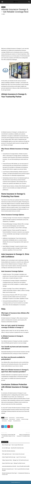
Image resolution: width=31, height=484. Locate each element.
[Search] (29, 2)
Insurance (18, 419)
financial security (5, 419)
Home (2, 5)
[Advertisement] (15, 31)
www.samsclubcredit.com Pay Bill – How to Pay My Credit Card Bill (15, 466)
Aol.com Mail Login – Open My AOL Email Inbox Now (13, 447)
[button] (2, 2)
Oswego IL (10, 420)
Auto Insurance (12, 417)
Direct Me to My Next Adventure (8, 451)
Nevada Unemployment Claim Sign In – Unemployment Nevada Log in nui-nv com (16, 474)
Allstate (6, 417)
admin (3, 14)
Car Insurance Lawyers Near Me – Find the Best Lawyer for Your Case (8, 436)
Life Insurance (4, 420)
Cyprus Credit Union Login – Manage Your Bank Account (13, 463)
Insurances (7, 5)
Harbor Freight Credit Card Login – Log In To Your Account (14, 457)
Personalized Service (16, 420)
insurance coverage (24, 419)
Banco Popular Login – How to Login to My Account (12, 444)
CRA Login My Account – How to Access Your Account (13, 454)
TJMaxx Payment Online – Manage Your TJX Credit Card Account (15, 460)
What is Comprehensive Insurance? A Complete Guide (23, 435)
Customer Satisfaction (20, 417)
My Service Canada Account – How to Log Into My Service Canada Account (15, 469)
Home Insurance (12, 419)
